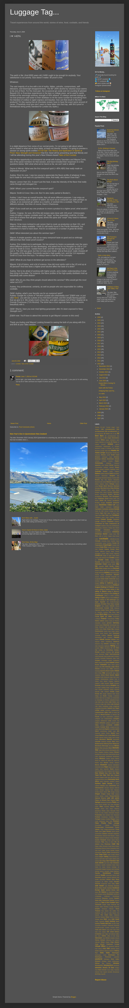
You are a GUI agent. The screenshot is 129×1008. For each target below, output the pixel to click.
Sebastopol (109, 875)
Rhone (117, 840)
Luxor (110, 731)
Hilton (102, 648)
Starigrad (99, 894)
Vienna (97, 940)
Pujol (102, 829)
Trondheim (104, 925)
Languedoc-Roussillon (101, 708)
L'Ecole (97, 698)
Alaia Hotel (108, 450)
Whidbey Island (106, 961)
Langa (110, 706)
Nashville (106, 769)
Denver (97, 570)
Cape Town (105, 515)
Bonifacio (110, 492)
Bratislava (101, 498)
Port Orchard (106, 815)
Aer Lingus (108, 438)
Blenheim (103, 490)
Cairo (102, 507)
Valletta (104, 936)
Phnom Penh (114, 806)
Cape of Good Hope (113, 513)
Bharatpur (97, 488)
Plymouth (112, 810)
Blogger (73, 997)
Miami (110, 748)
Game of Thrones (114, 620)
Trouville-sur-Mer (99, 927)
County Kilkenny (100, 551)
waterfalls (116, 957)
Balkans (97, 473)
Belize (106, 484)
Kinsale (100, 689)
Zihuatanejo (116, 972)
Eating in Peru (108, 593)
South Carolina (107, 888)
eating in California (106, 583)
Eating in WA (104, 599)
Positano (103, 819)
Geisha (103, 623)
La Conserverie (115, 698)
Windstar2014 (108, 965)
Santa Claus (115, 865)
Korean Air (98, 693)
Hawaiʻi (97, 639)
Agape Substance (111, 440)
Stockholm (110, 894)
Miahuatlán (105, 748)
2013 (99, 355)
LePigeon (97, 718)
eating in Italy (115, 589)
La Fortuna (106, 700)
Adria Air (101, 438)
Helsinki (106, 643)
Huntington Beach (106, 660)
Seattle (103, 875)
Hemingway (113, 643)
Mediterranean (99, 743)
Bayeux (110, 479)
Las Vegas (116, 708)
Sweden (116, 898)
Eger (118, 599)
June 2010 (102, 381)
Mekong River (108, 743)
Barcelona (104, 477)
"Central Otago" (110, 427)
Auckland (106, 469)
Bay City (104, 479)
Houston (97, 658)
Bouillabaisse (98, 496)
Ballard (102, 473)
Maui (113, 741)
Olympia (106, 787)
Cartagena (98, 517)
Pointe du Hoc (99, 812)
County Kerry (114, 549)
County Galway (104, 549)
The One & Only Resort (108, 913)
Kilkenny (108, 685)
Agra (118, 440)
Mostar (108, 758)
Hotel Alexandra (99, 654)
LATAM (97, 710)
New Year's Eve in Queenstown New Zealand (28, 434)
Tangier (104, 904)
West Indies (115, 959)
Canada (116, 509)
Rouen (108, 848)
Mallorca (101, 735)
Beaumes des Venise (100, 482)
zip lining (97, 974)
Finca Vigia (115, 612)
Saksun (114, 858)
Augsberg (112, 469)
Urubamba (98, 934)
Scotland (116, 873)
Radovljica (110, 833)
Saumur (102, 871)
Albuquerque (108, 452)
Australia (98, 471)
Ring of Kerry (109, 842)
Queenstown (98, 833)
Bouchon (116, 494)
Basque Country (112, 477)
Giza (118, 625)
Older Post (83, 423)
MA (118, 731)
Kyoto (105, 696)
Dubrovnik (112, 578)
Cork (118, 545)
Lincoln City (115, 720)
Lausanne (107, 710)
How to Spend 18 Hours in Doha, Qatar (35, 530)
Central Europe (106, 519)
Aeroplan (97, 440)
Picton (102, 808)
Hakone (109, 635)
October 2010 (104, 372)
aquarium (98, 465)
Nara (101, 769)
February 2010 (104, 406)
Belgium (102, 484)
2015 (99, 349)
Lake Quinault (115, 704)
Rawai (97, 837)
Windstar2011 (99, 965)
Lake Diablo (107, 704)
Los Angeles (105, 729)
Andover (97, 461)
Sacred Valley (106, 852)
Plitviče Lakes (106, 810)
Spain (103, 890)
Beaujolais (116, 479)
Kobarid (107, 691)
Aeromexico (115, 438)
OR (109, 792)
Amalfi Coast (115, 455)
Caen (96, 507)
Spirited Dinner (110, 890)
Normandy (111, 779)
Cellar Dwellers (110, 517)
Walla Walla (105, 953)
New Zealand (115, 775)
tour (105, 919)
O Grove (116, 783)
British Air (103, 500)
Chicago (97, 530)
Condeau (109, 543)
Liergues (97, 720)
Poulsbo (108, 819)
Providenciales (99, 827)
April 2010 (102, 400)
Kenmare (116, 683)
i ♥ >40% (102, 394)
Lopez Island (98, 729)
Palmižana (103, 802)
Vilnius (103, 942)
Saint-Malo (102, 858)
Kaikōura (116, 681)
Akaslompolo (98, 446)
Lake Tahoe (98, 706)
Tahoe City (98, 902)
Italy (103, 673)
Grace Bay (110, 629)
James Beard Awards (107, 675)
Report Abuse (100, 980)
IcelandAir (103, 664)
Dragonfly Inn (115, 576)
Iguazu (117, 664)
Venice (108, 938)
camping (110, 509)
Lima (109, 720)
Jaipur (117, 673)
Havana (116, 637)
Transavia (101, 921)
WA (108, 948)
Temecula (116, 906)
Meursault (111, 745)
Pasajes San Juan (108, 804)
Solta (106, 886)
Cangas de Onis (114, 511)
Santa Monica (106, 867)
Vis (107, 946)
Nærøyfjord (116, 765)
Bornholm (116, 492)
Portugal (97, 819)
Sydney (112, 900)
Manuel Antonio (103, 737)
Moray (96, 758)
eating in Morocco (113, 591)
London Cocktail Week (102, 727)
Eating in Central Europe (106, 585)
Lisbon (97, 723)
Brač (96, 498)
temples (97, 908)
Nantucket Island (99, 767)
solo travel (99, 886)
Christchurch (98, 532)
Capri (110, 515)
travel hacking (110, 921)
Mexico (116, 746)
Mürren (97, 765)
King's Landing (101, 687)
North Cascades (104, 781)
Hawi (117, 639)
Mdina (117, 741)
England (97, 606)
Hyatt (107, 662)
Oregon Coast (105, 794)
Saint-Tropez (108, 858)
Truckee (107, 927)
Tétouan (111, 908)
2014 (99, 352)
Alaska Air (115, 450)
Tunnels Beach (114, 927)
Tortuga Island (99, 919)
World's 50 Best (108, 967)
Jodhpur (97, 679)
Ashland (106, 467)
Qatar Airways (106, 831)
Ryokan (113, 850)
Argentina (116, 465)
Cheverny (105, 527)
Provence (116, 825)
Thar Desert (104, 911)
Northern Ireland (114, 781)
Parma (100, 804)
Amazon (97, 457)
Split (117, 890)
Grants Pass (107, 631)
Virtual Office (100, 946)
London (116, 725)
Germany (116, 623)
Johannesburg (104, 679)
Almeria (103, 455)
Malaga (97, 735)
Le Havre (114, 712)
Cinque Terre (112, 534)
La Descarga (98, 700)
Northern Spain (100, 783)
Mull (101, 762)
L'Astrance (116, 696)
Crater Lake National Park (102, 557)
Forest (18, 376)
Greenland (116, 633)
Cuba (107, 560)
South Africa (98, 888)
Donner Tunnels (99, 576)
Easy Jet (116, 581)
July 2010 (102, 378)
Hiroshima (107, 648)
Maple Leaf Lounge (113, 737)
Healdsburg (109, 641)
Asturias (111, 467)
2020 (99, 335)
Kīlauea (103, 685)
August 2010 (103, 375)
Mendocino (98, 745)
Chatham (103, 525)
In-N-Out (103, 668)
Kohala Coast (114, 691)
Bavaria (97, 479)
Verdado (112, 938)
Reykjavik (103, 840)
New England (108, 771)
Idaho (109, 664)
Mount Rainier (115, 758)
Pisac (111, 808)
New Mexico (115, 771)
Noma (106, 779)
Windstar (116, 963)
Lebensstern (109, 716)
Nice (109, 777)
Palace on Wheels (100, 800)
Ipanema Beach (105, 671)
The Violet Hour (106, 915)
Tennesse (104, 908)
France (103, 618)
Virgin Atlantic (114, 942)
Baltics (112, 473)
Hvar (96, 662)
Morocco (102, 758)
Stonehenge (116, 896)
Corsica (97, 547)
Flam (112, 614)
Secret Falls (116, 875)
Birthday (116, 488)
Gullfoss (104, 635)
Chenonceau (98, 527)
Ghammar (106, 625)
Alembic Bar (116, 452)
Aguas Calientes (99, 442)
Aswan (117, 467)
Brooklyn (97, 502)
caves (103, 517)
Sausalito (106, 871)
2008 (99, 415)
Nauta (111, 769)
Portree (117, 817)
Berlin (105, 486)
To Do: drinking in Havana (106, 148)
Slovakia (116, 881)
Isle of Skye (98, 673)
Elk (108, 602)
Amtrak (117, 459)
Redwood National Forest (106, 837)
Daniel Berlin (111, 564)
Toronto (112, 917)
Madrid (113, 733)
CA (114, 505)
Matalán (109, 741)
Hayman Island (99, 641)
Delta (96, 568)
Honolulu (108, 652)
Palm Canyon (111, 800)
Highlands (107, 646)
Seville (96, 879)
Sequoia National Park (113, 877)
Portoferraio (104, 817)
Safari (96, 854)
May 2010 (102, 397)
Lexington (116, 718)
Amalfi (108, 455)
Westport (97, 961)
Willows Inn (99, 963)
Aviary (111, 471)
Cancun (106, 511)
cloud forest (116, 536)
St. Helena (102, 892)
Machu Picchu (105, 733)
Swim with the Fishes (106, 388)
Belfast (97, 484)
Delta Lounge (103, 568)
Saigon (101, 856)
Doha (114, 572)
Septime (104, 877)
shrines (108, 879)
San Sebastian (114, 862)
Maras (96, 739)
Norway (109, 783)
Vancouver (98, 938)
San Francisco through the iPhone (112, 238)
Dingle (117, 570)
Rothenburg (98, 848)
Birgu (112, 488)
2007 (99, 418)
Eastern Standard (109, 581)
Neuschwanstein (99, 771)
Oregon (97, 794)
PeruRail (106, 806)
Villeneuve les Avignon (112, 940)
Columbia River (105, 541)
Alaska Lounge (100, 453)
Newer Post (14, 423)
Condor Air (115, 543)
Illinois (117, 666)
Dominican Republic (112, 574)
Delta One (110, 568)
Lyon (114, 731)
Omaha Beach (99, 792)
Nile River (113, 777)
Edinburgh (113, 599)
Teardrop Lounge (108, 906)
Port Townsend (115, 815)
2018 (99, 340)
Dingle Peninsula (99, 572)
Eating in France (107, 587)
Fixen (109, 614)
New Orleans (99, 773)
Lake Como (112, 702)
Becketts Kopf (115, 482)
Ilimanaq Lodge (110, 666)
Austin (117, 469)
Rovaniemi (113, 848)
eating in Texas (109, 597)
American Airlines (100, 459)
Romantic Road (107, 846)
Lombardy (109, 725)
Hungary (97, 660)
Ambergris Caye (107, 457)
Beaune (109, 482)
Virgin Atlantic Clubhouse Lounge (107, 944)
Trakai (96, 921)
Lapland (109, 708)
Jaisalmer (97, 675)
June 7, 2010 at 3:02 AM (29, 376)
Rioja (102, 844)
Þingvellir (103, 974)
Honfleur (103, 652)
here (16, 298)
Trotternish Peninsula (113, 925)
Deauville (101, 566)
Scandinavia (107, 873)
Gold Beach (108, 627)
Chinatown (107, 530)
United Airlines (114, 931)
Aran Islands (105, 465)
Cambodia (105, 509)
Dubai (102, 578)
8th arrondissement (110, 436)
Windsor (108, 963)
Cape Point (98, 515)
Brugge (103, 502)
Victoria (117, 938)
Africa (103, 440)
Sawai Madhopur (114, 871)
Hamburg (116, 635)
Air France (114, 442)
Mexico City (98, 748)
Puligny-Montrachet (109, 829)
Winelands (116, 965)
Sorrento (116, 886)
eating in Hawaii (105, 589)
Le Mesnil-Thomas (104, 714)
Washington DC (113, 955)
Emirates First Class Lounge (110, 604)
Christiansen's (107, 532)
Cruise (100, 560)
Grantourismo (99, 631)
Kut (101, 696)
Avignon (117, 471)
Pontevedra (98, 815)
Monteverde (102, 756)
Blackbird (97, 490)
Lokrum (102, 725)
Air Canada (107, 442)
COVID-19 (98, 555)
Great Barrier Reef (106, 633)
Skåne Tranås (108, 881)
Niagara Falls (103, 777)
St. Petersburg (110, 892)
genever (109, 623)
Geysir (101, 625)
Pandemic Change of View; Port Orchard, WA (113, 200)
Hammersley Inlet (100, 637)
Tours (109, 919)
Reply (18, 385)
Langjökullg (116, 706)
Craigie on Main (107, 555)
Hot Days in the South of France (112, 269)
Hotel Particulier (99, 656)
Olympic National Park (106, 790)
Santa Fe (98, 867)
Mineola (107, 750)
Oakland (97, 785)
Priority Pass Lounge (110, 823)
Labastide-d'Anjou (114, 700)
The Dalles (112, 911)
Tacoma (117, 900)
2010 (99, 364)
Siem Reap (115, 879)
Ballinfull (107, 473)
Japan (117, 675)
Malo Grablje (108, 735)
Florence (116, 614)
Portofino (111, 817)
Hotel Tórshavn (115, 656)
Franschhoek (111, 618)
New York (106, 775)
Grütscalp (97, 635)
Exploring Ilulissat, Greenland (113, 131)
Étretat (117, 606)
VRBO (104, 948)
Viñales (107, 942)
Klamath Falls (99, 691)
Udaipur (104, 931)
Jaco (114, 673)
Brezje (111, 498)
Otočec (101, 796)
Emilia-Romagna (114, 602)
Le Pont (102, 716)
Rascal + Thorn (115, 835)
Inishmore (116, 668)
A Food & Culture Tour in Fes (112, 219)
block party (111, 490)
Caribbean (115, 515)
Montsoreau (116, 756)
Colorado (97, 541)
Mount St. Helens (100, 760)
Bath (118, 477)
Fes (110, 612)
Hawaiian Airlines (110, 639)
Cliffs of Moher (103, 536)
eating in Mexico (101, 591)
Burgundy (116, 502)
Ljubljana (108, 723)
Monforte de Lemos (100, 754)
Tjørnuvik (97, 917)
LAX (110, 712)
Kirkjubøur (106, 689)
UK (108, 932)
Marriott (109, 739)
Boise (117, 490)
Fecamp (105, 612)
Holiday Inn (101, 650)
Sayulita (97, 873)
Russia (108, 850)
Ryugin (117, 850)
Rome (113, 846)
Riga (102, 842)
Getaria (97, 625)
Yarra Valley (110, 969)
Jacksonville (109, 673)
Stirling (104, 894)
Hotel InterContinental (112, 654)
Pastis (96, 806)
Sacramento (98, 852)
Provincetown (109, 827)
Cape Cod (103, 513)
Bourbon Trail (107, 496)
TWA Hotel (116, 929)
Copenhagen (107, 545)
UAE (99, 931)
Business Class (105, 505)
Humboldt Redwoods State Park (109, 658)
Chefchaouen (115, 525)
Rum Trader (101, 850)
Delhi (106, 566)
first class (103, 614)
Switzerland (105, 900)
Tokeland (102, 917)
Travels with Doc (105, 923)
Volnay (100, 948)
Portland (97, 817)
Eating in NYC (99, 593)
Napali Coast (111, 767)
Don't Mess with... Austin (30, 518)
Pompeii (117, 812)
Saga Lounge (111, 854)
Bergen (101, 486)
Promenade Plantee (102, 825)
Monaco (116, 752)
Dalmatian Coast (101, 564)
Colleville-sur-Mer (114, 539)
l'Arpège (110, 696)
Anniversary (99, 463)
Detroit (101, 570)
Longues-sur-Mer (114, 727)
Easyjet (97, 583)
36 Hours (107, 433)
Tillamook (116, 915)
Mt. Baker (108, 760)
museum (103, 765)
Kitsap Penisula (114, 689)
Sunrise (111, 898)
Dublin (107, 578)
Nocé (117, 777)
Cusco (112, 560)
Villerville (97, 942)
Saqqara (104, 869)
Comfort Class (115, 541)
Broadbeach (116, 500)
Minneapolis (113, 750)
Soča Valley (111, 883)
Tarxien (97, 906)
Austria (105, 471)
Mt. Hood (114, 760)
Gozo (104, 629)
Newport (97, 777)
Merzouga (105, 745)
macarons (97, 733)
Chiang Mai (111, 527)
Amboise (116, 457)
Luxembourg (103, 731)
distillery (107, 572)
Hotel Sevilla (107, 656)
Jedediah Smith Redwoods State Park (105, 677)
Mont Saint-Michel (110, 754)
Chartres (116, 521)
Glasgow (101, 627)
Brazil (106, 498)
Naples (97, 769)
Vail (109, 934)
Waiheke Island (115, 948)
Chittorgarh (116, 530)
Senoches (98, 877)
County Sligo (105, 553)
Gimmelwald (113, 625)
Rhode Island (111, 840)
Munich (106, 762)
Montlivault (109, 756)
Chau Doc (109, 525)
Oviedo (106, 796)
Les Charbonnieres (106, 718)
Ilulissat (97, 668)
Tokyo (107, 917)
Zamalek (110, 972)
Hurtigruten (116, 660)
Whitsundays (115, 961)
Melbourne (116, 743)
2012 (99, 358)
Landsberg (105, 706)
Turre (108, 929)
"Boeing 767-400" (100, 427)
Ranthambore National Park (102, 835)
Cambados (98, 509)
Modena (106, 752)
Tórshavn (116, 917)
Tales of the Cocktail (67, 155)
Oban (106, 785)
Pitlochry (116, 808)
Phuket (97, 808)
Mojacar (111, 752)
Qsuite (117, 831)
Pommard (111, 812)
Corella (114, 545)
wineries (98, 967)
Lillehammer (104, 720)
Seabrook (97, 875)
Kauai (111, 683)
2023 (99, 326)
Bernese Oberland (113, 486)
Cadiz (117, 505)
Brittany (109, 500)
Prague (113, 819)
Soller (117, 883)
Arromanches (98, 467)
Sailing (106, 856)
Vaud (104, 938)
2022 (99, 329)
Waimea (106, 950)
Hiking (112, 646)
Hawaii (102, 639)
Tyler (96, 931)
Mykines (110, 765)
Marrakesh (102, 739)
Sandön (103, 865)
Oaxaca (102, 785)
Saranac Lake (110, 869)
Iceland (111, 662)
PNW (117, 810)
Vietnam (102, 940)
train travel (115, 919)
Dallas (117, 562)
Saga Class (103, 854)
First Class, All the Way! (30, 542)
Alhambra (97, 455)
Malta (113, 735)
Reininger (116, 837)
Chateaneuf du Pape (101, 523)
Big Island (104, 488)
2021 (99, 332)
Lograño (113, 723)
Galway (107, 620)
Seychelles (102, 879)
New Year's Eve (110, 773)
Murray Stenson (114, 762)
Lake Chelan (104, 702)
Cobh (96, 539)
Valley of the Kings (113, 936)
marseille (97, 741)
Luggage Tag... (34, 12)
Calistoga (116, 507)
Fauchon (99, 612)
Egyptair (102, 602)
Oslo (112, 794)
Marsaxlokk (116, 739)
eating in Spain (100, 597)
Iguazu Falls (98, 666)
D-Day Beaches (105, 562)
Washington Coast (100, 955)
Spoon (96, 892)
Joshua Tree (113, 679)
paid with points (113, 798)
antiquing (108, 463)
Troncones (98, 925)
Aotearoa (116, 463)
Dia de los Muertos (109, 570)
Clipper (110, 536)
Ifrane (113, 664)
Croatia (111, 557)
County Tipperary (114, 553)
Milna (103, 750)
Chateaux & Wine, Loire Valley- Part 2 (113, 288)
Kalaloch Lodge (99, 683)
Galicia (102, 620)
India (111, 668)
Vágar (106, 934)
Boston (110, 494)
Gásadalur (97, 623)
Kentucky (97, 685)
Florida (97, 616)
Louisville (112, 729)
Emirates (97, 604)
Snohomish (104, 883)
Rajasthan (116, 833)
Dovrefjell (107, 576)
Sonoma (110, 886)
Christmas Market (101, 534)
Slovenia (97, 883)
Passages (116, 804)
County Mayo (110, 551)
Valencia (113, 934)
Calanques (108, 507)
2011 (99, 361)
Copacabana (99, 545)
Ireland (116, 671)
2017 (99, 343)
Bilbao (108, 488)
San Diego (102, 860)
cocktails (18, 363)
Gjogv (96, 627)
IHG (103, 666)
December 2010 (104, 366)
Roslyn (117, 846)
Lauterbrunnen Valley (101, 712)
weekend (98, 959)
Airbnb (110, 444)
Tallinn (117, 902)
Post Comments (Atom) (26, 427)
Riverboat (107, 844)
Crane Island (115, 555)
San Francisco (111, 861)
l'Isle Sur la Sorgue (104, 698)
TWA (111, 929)
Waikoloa (101, 950)
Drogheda (97, 578)
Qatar (100, 831)
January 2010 (104, 409)
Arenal (111, 465)
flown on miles (106, 616)
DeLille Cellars (114, 566)
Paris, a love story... (104, 255)
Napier (117, 767)
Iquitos (112, 671)
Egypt (96, 602)
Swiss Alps (98, 900)
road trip (115, 844)
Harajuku (109, 637)
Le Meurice (114, 714)
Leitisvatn (116, 716)
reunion (97, 840)
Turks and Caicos (100, 929)
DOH (111, 572)
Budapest (109, 502)
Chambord (103, 521)
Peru (101, 806)
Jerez (117, 677)
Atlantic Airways (99, 469)
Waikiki (97, 950)
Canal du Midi (99, 511)
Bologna (97, 492)
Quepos (104, 833)
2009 (99, 412)
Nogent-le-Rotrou (99, 779)
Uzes (103, 934)
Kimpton (113, 685)
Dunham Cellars (99, 581)
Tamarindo (98, 904)
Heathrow (116, 641)
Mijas (100, 750)
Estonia (112, 606)
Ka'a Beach (103, 681)
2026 (99, 317)
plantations (98, 810)
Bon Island (103, 492)
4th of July (113, 433)
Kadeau (111, 681)
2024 (99, 323)
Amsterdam (110, 459)
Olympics (116, 790)
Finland (97, 614)
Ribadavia (97, 842)
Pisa (107, 808)
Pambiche (109, 802)
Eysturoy (116, 608)
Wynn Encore (102, 969)
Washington (115, 953)
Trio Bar (114, 923)
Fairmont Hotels (100, 610)
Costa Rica (103, 547)
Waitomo (111, 950)
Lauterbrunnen (115, 710)
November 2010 (104, 369)
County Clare (111, 547)
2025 (99, 320)
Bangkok (112, 475)
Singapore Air (99, 881)
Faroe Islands (109, 610)
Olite (118, 785)
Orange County (115, 792)
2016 (99, 346)
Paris (114, 802)
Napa (106, 767)
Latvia (102, 710)
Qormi (113, 831)
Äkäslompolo (107, 446)
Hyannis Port (101, 662)
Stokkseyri (107, 896)
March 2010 (103, 403)
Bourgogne (116, 496)
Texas (117, 908)
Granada (116, 629)
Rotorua (104, 848)
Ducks (117, 578)
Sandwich (109, 865)
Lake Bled (98, 702)
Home (49, 423)
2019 (99, 337)
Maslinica (103, 741)
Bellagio (112, 484)
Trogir (117, 923)
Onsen (105, 792)
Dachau (113, 562)
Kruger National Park (109, 693)
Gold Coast (116, 627)
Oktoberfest (112, 785)
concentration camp (100, 543)
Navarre (117, 769)
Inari (107, 668)
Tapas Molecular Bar (113, 904)
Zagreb (105, 972)
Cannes (97, 513)
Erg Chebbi (105, 606)
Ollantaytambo (99, 787)
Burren (97, 505)
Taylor (101, 906)
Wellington (106, 959)
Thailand (97, 911)
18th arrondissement (111, 431)
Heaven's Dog (99, 643)
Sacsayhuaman (115, 852)
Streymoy (105, 898)
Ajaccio (117, 444)
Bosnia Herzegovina (101, 494)
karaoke (107, 683)
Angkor (117, 461)
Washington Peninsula (103, 957)
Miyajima (101, 752)
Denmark (116, 568)
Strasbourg (98, 898)
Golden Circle (99, 629)
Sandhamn (98, 865)
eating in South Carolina (111, 595)
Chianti (117, 527)
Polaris (106, 812)
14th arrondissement (108, 429)
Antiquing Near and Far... (107, 391)
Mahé (117, 733)
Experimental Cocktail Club (104, 608)
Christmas (115, 532)
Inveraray (97, 671)
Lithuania (102, 723)
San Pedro (107, 862)
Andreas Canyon (107, 461)
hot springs (115, 652)
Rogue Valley (98, 846)
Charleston (110, 521)
